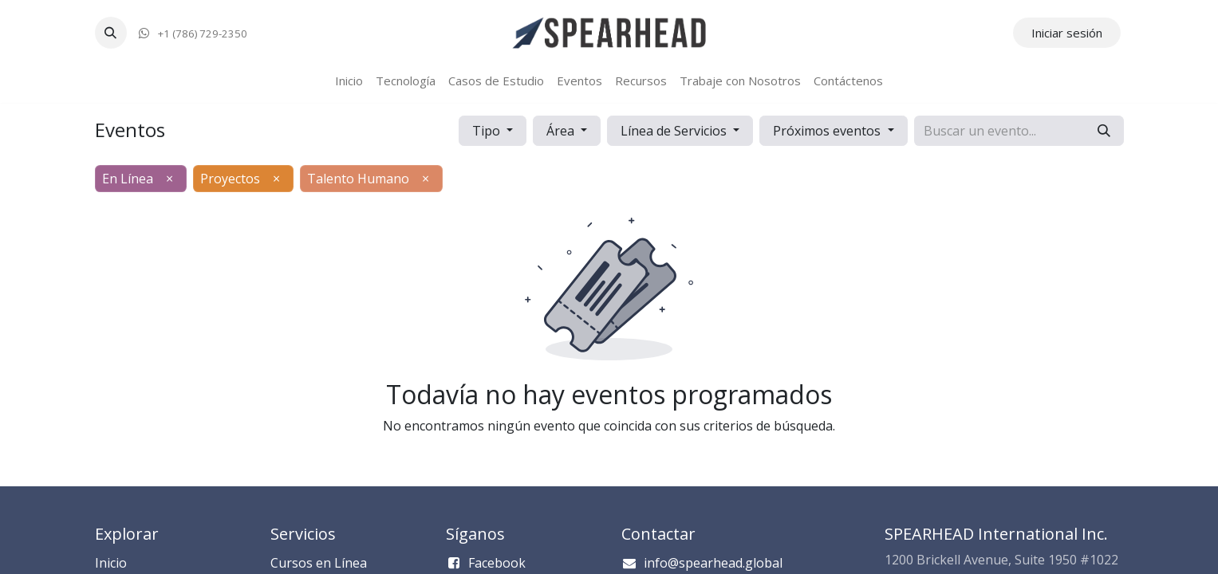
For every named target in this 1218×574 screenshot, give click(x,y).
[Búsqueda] (1104, 131)
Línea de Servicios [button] (675, 131)
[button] (111, 33)
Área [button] (561, 131)
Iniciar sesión (1066, 33)
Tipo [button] (487, 131)
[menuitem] (349, 80)
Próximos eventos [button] (828, 131)
